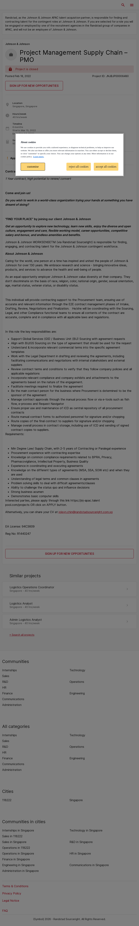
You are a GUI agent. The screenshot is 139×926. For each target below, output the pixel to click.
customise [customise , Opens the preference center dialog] (33, 166)
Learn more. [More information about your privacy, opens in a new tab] (38, 157)
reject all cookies (79, 166)
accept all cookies (106, 166)
